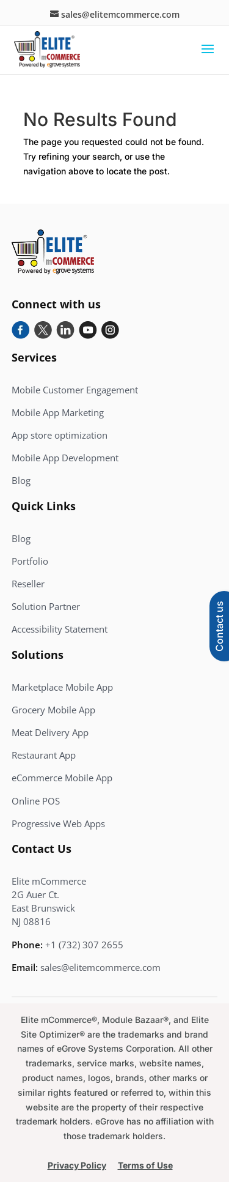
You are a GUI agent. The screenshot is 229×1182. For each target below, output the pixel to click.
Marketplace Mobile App (62, 687)
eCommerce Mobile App (62, 777)
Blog (21, 480)
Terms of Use (145, 1165)
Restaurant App (44, 755)
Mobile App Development (65, 458)
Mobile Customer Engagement (75, 390)
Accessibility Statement (59, 629)
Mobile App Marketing (58, 412)
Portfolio (30, 561)
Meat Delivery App (50, 732)
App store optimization (59, 435)
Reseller (28, 584)
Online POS (36, 801)
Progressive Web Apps (58, 823)
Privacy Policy (77, 1165)
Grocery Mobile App (53, 710)
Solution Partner (46, 606)
